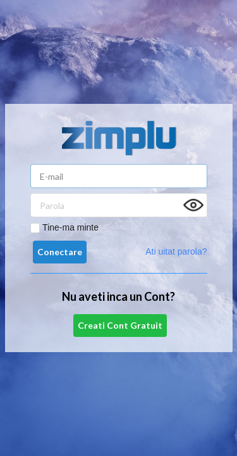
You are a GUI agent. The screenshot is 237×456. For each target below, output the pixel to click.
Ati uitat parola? (176, 251)
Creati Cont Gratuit (120, 325)
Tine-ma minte (70, 227)
